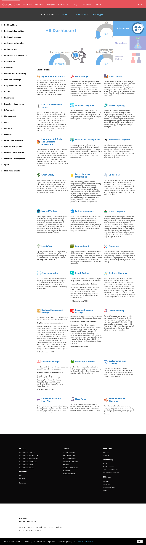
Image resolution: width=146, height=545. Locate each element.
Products (27, 4)
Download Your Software (111, 473)
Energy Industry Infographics (82, 175)
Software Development (14, 158)
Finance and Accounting (15, 73)
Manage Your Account (110, 470)
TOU (56, 527)
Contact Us (63, 4)
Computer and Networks (15, 55)
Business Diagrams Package (84, 311)
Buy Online (106, 464)
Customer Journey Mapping (117, 362)
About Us (106, 481)
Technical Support (69, 453)
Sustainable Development (87, 139)
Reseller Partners (108, 467)
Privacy (51, 527)
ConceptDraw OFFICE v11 (27, 453)
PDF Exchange (81, 76)
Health (7, 91)
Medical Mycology (117, 105)
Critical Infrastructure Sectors (51, 106)
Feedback (39, 527)
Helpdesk (87, 4)
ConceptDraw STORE (26, 464)
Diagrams (8, 67)
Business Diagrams (118, 273)
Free (20, 476)
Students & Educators (70, 467)
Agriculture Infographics (53, 76)
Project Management (13, 140)
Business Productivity (14, 43)
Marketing (8, 128)
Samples (51, 4)
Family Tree (46, 246)
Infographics (9, 110)
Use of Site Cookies (85, 541)
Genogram (114, 246)
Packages (8, 134)
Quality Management (13, 146)
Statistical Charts (12, 171)
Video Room (107, 448)
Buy (75, 4)
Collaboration (10, 49)
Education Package (50, 361)
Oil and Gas (114, 174)
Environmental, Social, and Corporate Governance (52, 142)
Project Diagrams (117, 211)
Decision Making (116, 310)
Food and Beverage (12, 79)
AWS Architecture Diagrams (117, 399)
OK (139, 541)
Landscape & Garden (85, 361)
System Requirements (70, 461)
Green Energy (47, 174)
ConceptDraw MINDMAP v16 (28, 458)
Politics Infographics (84, 211)
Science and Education (14, 152)
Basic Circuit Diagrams (119, 139)
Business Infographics (14, 31)
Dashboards (9, 61)
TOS (60, 527)
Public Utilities (115, 76)
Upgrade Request (69, 456)
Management (10, 116)
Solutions (39, 4)
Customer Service (69, 473)
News (104, 490)
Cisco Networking (49, 273)
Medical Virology (49, 211)
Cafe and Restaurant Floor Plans (51, 399)
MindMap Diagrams (84, 105)
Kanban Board (82, 246)
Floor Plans (80, 399)
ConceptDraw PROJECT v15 (28, 461)
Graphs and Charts (12, 85)
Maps (6, 122)
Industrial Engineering (14, 104)
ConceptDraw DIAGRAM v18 (28, 456)
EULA (45, 527)
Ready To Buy (108, 460)
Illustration (9, 98)
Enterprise (66, 470)
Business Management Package (52, 311)
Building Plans (10, 25)
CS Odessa (107, 477)
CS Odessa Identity (109, 487)
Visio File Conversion (70, 458)
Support (66, 448)
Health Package (82, 273)
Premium (22, 479)
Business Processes (12, 37)
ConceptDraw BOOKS (26, 467)
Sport (6, 164)
